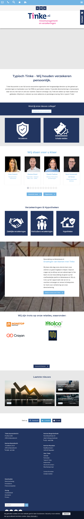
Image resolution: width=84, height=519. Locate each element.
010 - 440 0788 (49, 440)
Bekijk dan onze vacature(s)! (41, 111)
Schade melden (48, 474)
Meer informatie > (32, 516)
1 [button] (28, 188)
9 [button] (48, 188)
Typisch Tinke (48, 460)
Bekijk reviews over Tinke (52, 292)
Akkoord (66, 514)
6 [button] (41, 188)
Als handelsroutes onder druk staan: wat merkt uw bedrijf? (66, 385)
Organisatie (48, 194)
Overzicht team (33, 194)
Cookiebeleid (9, 492)
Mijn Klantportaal (49, 467)
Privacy (7, 497)
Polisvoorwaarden (10, 486)
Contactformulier (49, 471)
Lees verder (48, 403)
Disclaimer (8, 495)
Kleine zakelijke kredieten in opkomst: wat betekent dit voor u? (68, 399)
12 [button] (56, 188)
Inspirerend (47, 462)
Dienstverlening (9, 481)
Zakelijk (46, 455)
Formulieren (8, 483)
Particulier (47, 458)
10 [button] (51, 188)
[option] (13, 170)
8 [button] (46, 188)
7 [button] (43, 188)
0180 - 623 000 (10, 450)
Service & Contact (49, 464)
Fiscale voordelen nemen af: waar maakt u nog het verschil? (30, 400)
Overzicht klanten (40, 366)
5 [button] (38, 188)
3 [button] (33, 188)
